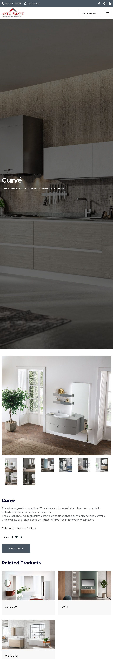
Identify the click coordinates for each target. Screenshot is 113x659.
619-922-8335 (13, 3)
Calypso (11, 606)
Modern (21, 528)
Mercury (11, 655)
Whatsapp (34, 3)
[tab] (11, 465)
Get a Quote (16, 548)
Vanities (31, 528)
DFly (64, 606)
